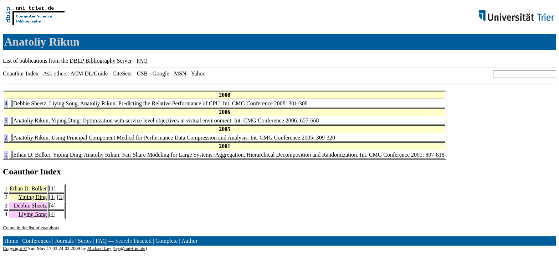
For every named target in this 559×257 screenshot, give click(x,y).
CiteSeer (122, 73)
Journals (64, 241)
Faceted (143, 241)
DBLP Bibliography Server (101, 61)
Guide (101, 73)
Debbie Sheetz (29, 103)
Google (161, 73)
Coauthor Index (21, 73)
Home (11, 241)
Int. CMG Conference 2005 (281, 138)
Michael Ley (99, 248)
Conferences (36, 241)
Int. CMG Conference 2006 (265, 120)
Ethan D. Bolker (31, 155)
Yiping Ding (65, 120)
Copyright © (15, 248)
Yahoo (198, 73)
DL (88, 73)
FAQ (142, 61)
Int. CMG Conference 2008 (254, 103)
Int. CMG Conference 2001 (391, 155)
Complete (166, 241)
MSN (180, 73)
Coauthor (20, 171)
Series (85, 241)
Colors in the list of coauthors (31, 227)
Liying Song (63, 103)
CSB (142, 73)
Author (189, 241)
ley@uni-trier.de (129, 248)
